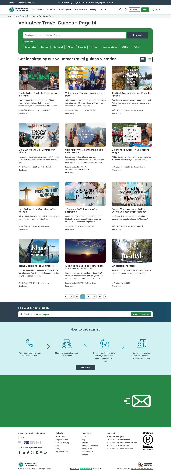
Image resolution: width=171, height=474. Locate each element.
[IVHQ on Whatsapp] (45, 452)
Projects (51, 9)
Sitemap (84, 455)
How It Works (60, 437)
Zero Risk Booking (62, 443)
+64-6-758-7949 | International (118, 440)
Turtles (136, 47)
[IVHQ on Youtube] (41, 452)
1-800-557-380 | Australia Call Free (120, 449)
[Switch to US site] (21, 442)
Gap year (45, 47)
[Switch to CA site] (38, 442)
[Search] (120, 9)
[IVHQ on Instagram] (24, 452)
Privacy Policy (86, 449)
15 (88, 296)
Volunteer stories (110, 47)
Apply (145, 9)
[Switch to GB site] (32, 442)
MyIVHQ (156, 10)
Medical (94, 47)
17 (100, 296)
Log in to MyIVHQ (62, 452)
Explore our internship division (142, 469)
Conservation (30, 47)
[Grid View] (143, 59)
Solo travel (58, 47)
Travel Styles (65, 9)
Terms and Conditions (89, 446)
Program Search (62, 440)
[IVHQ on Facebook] (19, 452)
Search (137, 35)
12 (71, 296)
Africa (70, 47)
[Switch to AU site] (27, 442)
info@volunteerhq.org (115, 437)
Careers (84, 443)
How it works (81, 9)
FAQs (57, 446)
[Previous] (66, 296)
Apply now (85, 367)
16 (94, 296)
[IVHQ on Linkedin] (37, 452)
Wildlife (125, 47)
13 (77, 296)
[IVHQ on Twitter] (32, 452)
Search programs (141, 314)
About (103, 9)
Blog (83, 440)
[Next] (105, 296)
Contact (134, 9)
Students (82, 47)
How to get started (85, 329)
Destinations (38, 9)
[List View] (150, 59)
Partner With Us (87, 452)
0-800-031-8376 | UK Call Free (118, 446)
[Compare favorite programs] (125, 9)
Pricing (93, 9)
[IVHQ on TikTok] (28, 452)
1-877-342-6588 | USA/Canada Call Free (122, 443)
